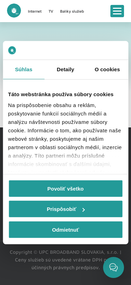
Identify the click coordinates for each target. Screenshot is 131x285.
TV (51, 11)
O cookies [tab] (107, 69)
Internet (35, 11)
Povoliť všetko (66, 188)
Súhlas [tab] (23, 69)
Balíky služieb (72, 11)
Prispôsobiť (66, 209)
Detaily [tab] (65, 69)
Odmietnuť (65, 229)
